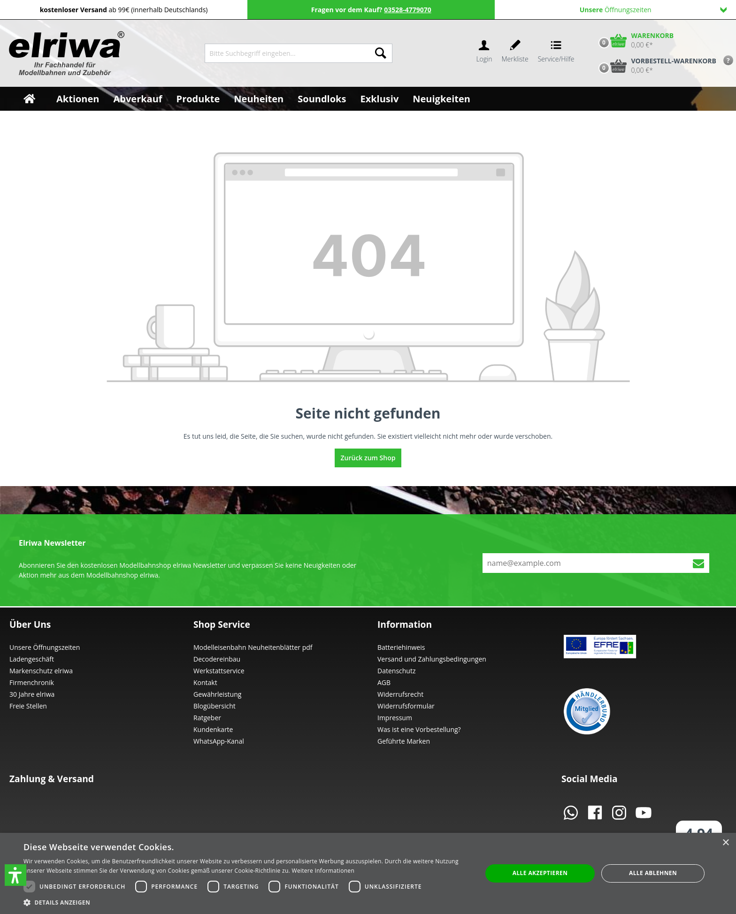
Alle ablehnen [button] (653, 873)
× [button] (725, 842)
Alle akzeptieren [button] (540, 873)
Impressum (394, 717)
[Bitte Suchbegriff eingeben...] (287, 53)
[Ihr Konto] (484, 53)
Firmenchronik (31, 682)
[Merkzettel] (515, 53)
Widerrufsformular (406, 705)
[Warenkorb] (634, 40)
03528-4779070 (407, 9)
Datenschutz (396, 670)
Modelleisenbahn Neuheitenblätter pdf (253, 647)
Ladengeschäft (31, 659)
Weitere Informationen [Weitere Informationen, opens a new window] (323, 871)
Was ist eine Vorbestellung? (419, 729)
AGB (384, 682)
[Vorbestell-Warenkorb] (655, 65)
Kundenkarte (213, 729)
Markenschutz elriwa (41, 670)
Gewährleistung (217, 694)
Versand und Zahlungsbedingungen (431, 659)
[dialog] (368, 873)
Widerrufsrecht (400, 694)
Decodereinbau (216, 659)
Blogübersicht (214, 705)
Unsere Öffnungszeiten (44, 647)
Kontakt (205, 682)
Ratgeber (207, 717)
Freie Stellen (28, 705)
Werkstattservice (219, 670)
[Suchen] (380, 53)
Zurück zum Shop (368, 457)
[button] (15, 875)
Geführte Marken (403, 741)
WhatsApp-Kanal (218, 741)
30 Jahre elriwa (31, 694)
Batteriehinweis (401, 647)
